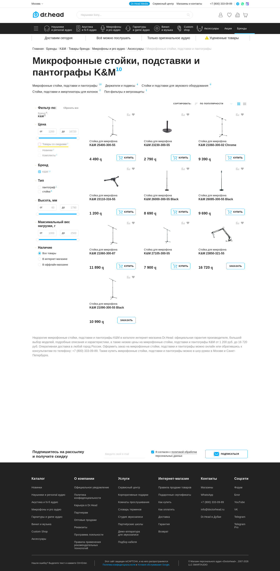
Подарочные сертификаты (174, 494)
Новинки (37, 487)
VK (236, 509)
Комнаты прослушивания (133, 502)
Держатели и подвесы (121, 85)
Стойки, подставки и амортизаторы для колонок (67, 91)
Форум (238, 487)
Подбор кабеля (127, 542)
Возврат (163, 531)
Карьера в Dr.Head (85, 505)
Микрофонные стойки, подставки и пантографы (67, 85)
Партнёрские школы (130, 524)
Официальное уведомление (91, 487)
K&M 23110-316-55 (103, 239)
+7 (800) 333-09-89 (221, 3)
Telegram (239, 516)
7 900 (151, 330)
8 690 (151, 254)
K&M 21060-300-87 (103, 315)
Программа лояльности (89, 534)
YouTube (239, 502)
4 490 (96, 177)
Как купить (165, 502)
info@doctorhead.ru (212, 509)
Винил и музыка (41, 524)
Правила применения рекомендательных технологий (87, 545)
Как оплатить (166, 509)
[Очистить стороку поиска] (182, 15)
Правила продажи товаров (174, 487)
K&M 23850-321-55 (212, 315)
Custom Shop (40, 531)
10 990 (97, 406)
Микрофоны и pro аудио (46, 509)
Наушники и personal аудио (48, 494)
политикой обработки (184, 452)
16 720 (206, 330)
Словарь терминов (130, 509)
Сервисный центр (163, 3)
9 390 (205, 177)
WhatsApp (207, 494)
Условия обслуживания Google (153, 564)
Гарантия (164, 524)
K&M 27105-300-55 (158, 315)
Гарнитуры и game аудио (47, 516)
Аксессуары (39, 538)
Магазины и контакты (189, 3)
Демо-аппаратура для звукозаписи (129, 533)
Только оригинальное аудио (168, 38)
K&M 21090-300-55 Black (107, 392)
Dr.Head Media (139, 3)
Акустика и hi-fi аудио (45, 502)
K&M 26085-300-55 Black (216, 239)
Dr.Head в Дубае (211, 516)
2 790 (151, 177)
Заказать (234, 328)
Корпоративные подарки (133, 494)
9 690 (205, 254)
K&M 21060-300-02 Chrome (218, 163)
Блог (237, 494)
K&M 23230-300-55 (158, 163)
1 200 (96, 254)
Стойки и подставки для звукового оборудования (176, 85)
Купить (125, 176)
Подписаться (226, 454)
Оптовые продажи (85, 519)
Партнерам (81, 512)
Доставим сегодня (58, 38)
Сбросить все (71, 108)
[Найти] (188, 15)
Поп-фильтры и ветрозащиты (125, 91)
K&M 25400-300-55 (103, 163)
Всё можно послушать (114, 38)
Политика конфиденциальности (87, 496)
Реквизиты (80, 527)
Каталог (38, 478)
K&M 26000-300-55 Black (162, 239)
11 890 (97, 330)
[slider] (37, 138)
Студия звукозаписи (130, 516)
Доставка (164, 516)
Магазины (207, 487)
